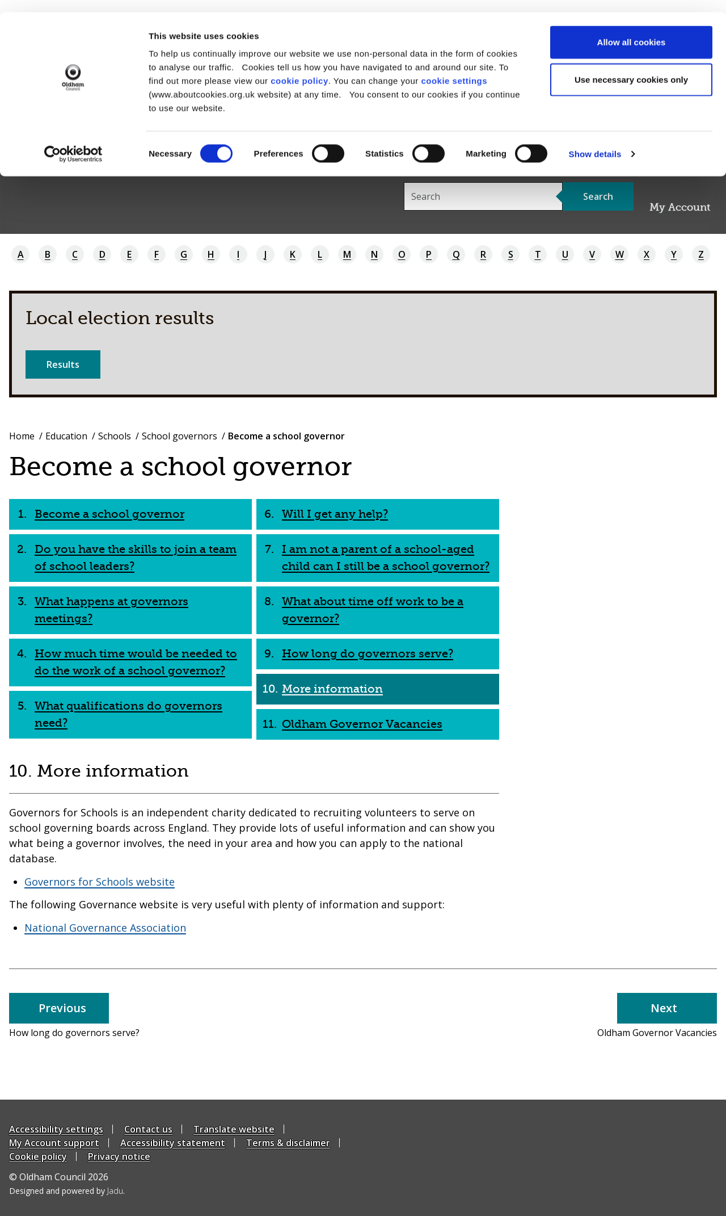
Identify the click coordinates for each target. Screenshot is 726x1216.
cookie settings (454, 68)
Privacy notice (119, 1156)
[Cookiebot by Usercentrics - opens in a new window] (73, 141)
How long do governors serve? (367, 653)
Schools (114, 436)
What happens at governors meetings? (111, 610)
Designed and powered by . (67, 1190)
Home (22, 436)
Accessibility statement (172, 1143)
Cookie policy (38, 1156)
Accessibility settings (56, 1129)
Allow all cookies (631, 30)
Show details (595, 141)
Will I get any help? (335, 514)
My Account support (54, 1143)
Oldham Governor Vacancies (362, 724)
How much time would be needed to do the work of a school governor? (136, 662)
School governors (179, 436)
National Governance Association (105, 927)
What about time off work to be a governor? (372, 610)
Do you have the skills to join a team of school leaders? (136, 558)
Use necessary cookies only (631, 67)
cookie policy (299, 68)
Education (66, 436)
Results (63, 364)
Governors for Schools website (99, 881)
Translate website (234, 1129)
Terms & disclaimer (288, 1143)
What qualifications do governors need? (128, 714)
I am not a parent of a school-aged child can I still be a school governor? (385, 558)
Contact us (148, 1129)
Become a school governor (109, 514)
